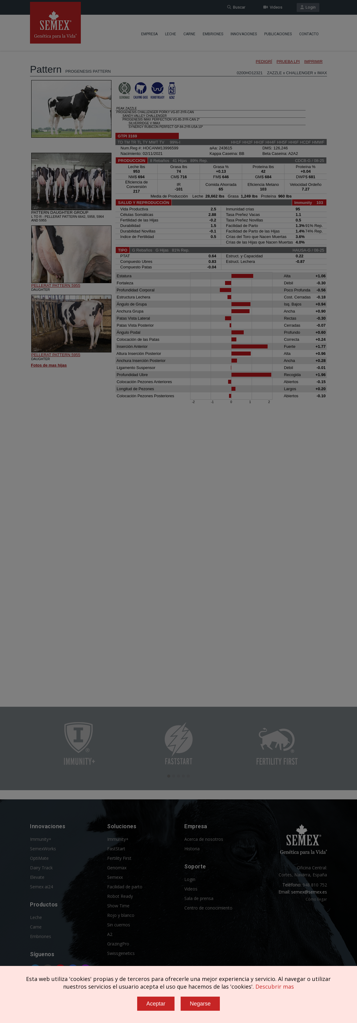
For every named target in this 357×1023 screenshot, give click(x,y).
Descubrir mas (274, 986)
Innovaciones (244, 32)
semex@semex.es (309, 892)
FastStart (116, 849)
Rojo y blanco (120, 915)
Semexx (115, 877)
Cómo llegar (316, 899)
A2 (109, 934)
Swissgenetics (121, 953)
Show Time (118, 906)
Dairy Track (41, 868)
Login (308, 7)
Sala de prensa (198, 898)
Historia (192, 849)
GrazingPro (118, 944)
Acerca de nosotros (203, 839)
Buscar (236, 7)
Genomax (116, 868)
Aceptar (155, 1004)
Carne (189, 32)
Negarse (200, 1004)
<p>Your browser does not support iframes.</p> (178, 361)
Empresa (149, 32)
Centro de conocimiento (208, 908)
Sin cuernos (118, 925)
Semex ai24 (41, 887)
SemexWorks (43, 849)
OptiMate (39, 858)
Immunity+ (40, 839)
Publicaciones (278, 32)
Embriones (213, 32)
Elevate (37, 877)
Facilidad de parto (124, 887)
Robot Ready (120, 896)
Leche (170, 32)
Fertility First (119, 858)
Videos (272, 7)
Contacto (309, 32)
